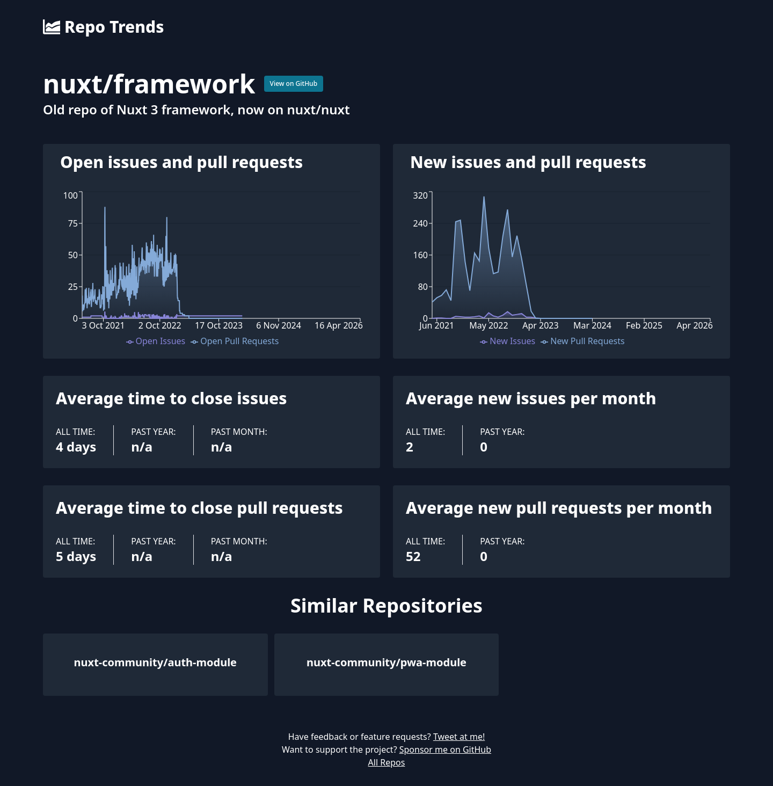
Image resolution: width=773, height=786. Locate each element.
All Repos (386, 762)
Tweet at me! (459, 737)
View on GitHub (294, 83)
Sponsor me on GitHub (445, 749)
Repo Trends (103, 27)
